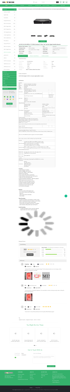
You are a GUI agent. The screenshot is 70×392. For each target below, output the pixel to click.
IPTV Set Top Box (9, 69)
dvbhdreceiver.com (9, 63)
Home (6, 5)
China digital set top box (16, 389)
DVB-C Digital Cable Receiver (9, 26)
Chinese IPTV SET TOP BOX (9, 43)
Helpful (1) (37, 266)
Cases (4, 83)
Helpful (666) (37, 309)
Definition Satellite (9, 12)
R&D (42, 377)
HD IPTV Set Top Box (9, 60)
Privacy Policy (38, 387)
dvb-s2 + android (37, 319)
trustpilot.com (28, 266)
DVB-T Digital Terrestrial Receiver (9, 49)
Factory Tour (38, 5)
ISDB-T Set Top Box (9, 46)
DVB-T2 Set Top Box (9, 23)
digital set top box (22, 319)
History (31, 375)
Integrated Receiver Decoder (9, 20)
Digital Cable (9, 14)
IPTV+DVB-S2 (9, 40)
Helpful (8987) (37, 287)
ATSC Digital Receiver (9, 32)
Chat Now (63, 5)
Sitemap (31, 387)
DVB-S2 (9, 58)
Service (31, 377)
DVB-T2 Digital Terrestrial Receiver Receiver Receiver (10, 29)
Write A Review (30, 254)
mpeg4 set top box (29, 319)
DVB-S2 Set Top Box (9, 52)
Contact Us (54, 5)
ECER (57, 389)
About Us (30, 5)
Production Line (44, 374)
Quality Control (46, 5)
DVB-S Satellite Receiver (9, 37)
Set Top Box (9, 17)
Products (14, 5)
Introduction (32, 374)
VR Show (22, 5)
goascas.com (9, 55)
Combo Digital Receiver (9, 35)
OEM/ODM (43, 375)
